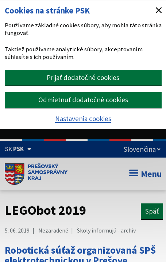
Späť (152, 211)
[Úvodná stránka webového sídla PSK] (36, 173)
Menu (145, 173)
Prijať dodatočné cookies (83, 77)
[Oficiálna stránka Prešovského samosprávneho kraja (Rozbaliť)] (18, 149)
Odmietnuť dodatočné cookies (83, 99)
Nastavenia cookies (83, 118)
